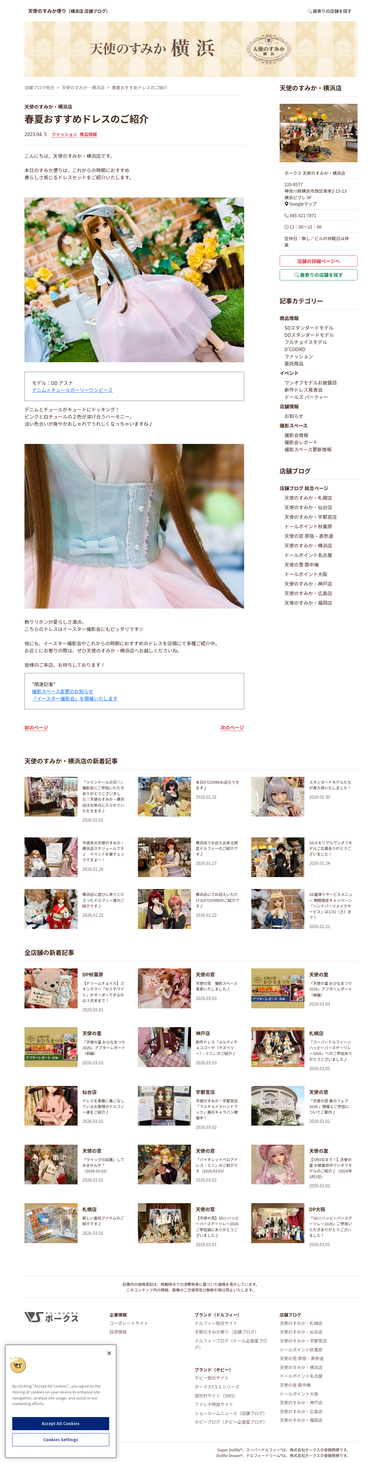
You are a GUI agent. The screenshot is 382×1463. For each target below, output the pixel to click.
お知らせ (294, 415)
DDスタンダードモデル (309, 334)
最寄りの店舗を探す (318, 274)
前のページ (36, 727)
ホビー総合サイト (212, 1377)
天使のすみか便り (69, 10)
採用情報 (118, 1331)
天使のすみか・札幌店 (308, 497)
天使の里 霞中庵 (301, 564)
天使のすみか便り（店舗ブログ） (227, 1331)
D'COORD (294, 349)
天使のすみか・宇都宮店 (310, 516)
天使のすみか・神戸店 (308, 583)
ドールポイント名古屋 (308, 554)
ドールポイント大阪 (305, 574)
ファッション (64, 134)
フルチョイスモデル (305, 341)
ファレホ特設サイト (214, 1404)
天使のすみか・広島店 (308, 593)
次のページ (232, 727)
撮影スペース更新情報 (308, 449)
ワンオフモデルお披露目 (310, 382)
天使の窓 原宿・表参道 (308, 535)
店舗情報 (289, 406)
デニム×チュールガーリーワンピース (72, 389)
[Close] (109, 1353)
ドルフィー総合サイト (216, 1323)
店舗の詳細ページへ (318, 261)
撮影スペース (294, 425)
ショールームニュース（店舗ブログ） (231, 1413)
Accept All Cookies (60, 1423)
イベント (289, 372)
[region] (61, 1401)
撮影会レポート (301, 442)
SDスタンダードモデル (309, 327)
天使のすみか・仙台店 (308, 507)
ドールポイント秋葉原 (308, 526)
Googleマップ (300, 203)
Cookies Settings (61, 1439)
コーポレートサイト (129, 1323)
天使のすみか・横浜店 (83, 87)
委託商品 (294, 363)
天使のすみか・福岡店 (308, 602)
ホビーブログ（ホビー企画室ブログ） (231, 1422)
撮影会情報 (296, 435)
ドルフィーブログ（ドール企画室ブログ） (231, 1343)
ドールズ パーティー (306, 396)
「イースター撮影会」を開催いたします (75, 698)
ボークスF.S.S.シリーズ (217, 1386)
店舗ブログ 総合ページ (304, 488)
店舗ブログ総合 (39, 87)
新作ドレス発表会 (303, 389)
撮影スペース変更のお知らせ (62, 691)
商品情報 (88, 134)
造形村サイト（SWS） (216, 1395)
